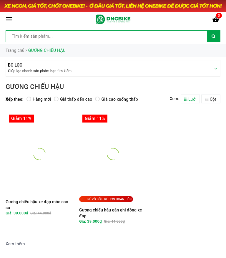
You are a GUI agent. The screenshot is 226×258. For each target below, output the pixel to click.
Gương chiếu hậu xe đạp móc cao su (37, 204)
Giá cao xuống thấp (116, 99)
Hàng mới (38, 99)
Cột (210, 99)
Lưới (190, 99)
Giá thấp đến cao (73, 99)
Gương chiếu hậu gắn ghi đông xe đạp (110, 213)
